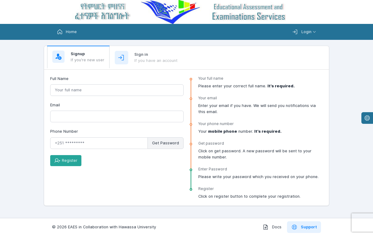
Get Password (165, 143)
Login (301, 32)
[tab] (78, 57)
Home (67, 32)
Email (55, 105)
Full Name (59, 78)
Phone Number (64, 131)
